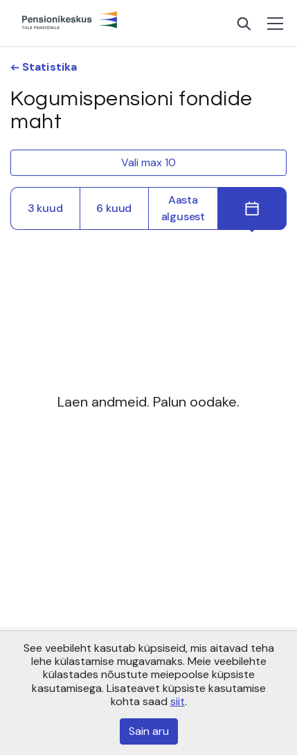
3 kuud (45, 208)
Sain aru (149, 731)
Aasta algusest (183, 208)
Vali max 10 (148, 162)
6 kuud (114, 208)
